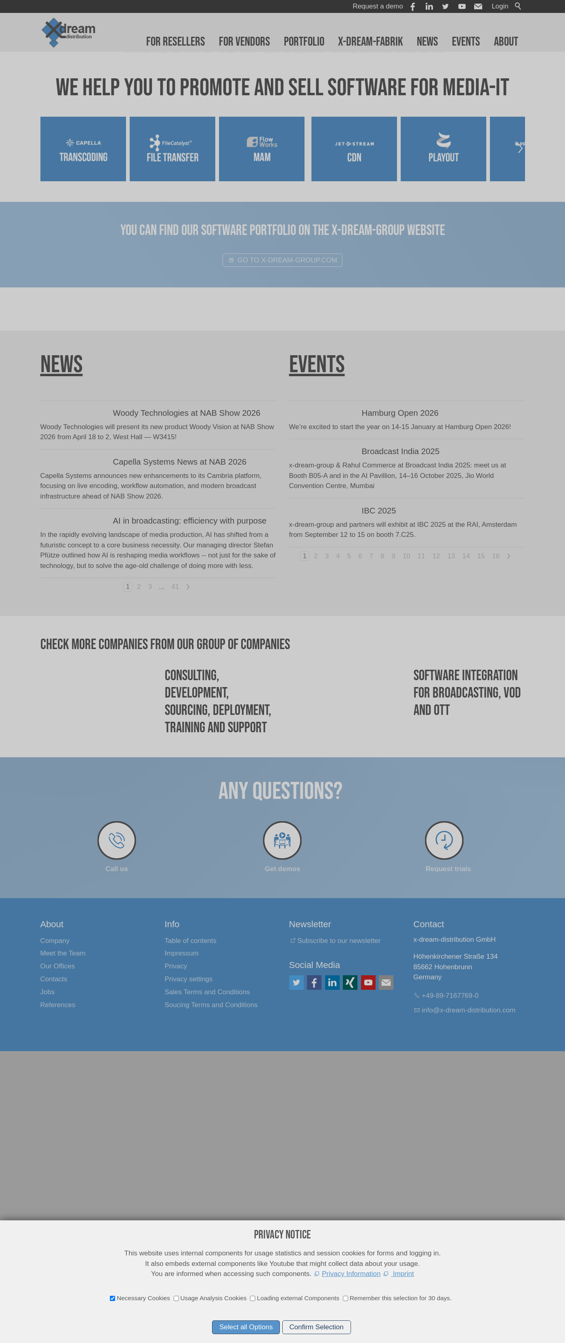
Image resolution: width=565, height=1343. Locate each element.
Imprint (402, 1274)
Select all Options (246, 1327)
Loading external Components (298, 1298)
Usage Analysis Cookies (214, 1298)
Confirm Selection (317, 1327)
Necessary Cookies (143, 1298)
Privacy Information (351, 1274)
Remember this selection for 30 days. (401, 1298)
